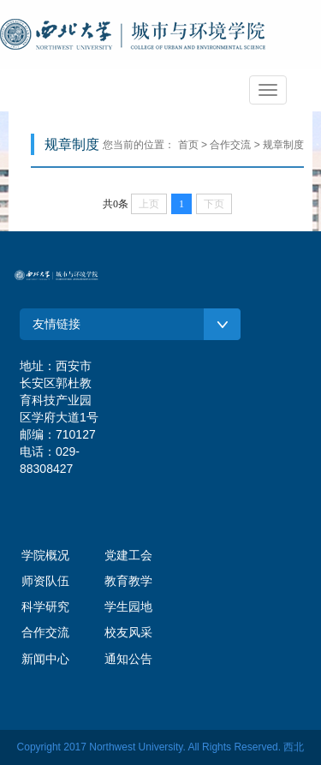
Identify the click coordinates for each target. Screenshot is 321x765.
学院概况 (45, 555)
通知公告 (128, 659)
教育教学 (128, 581)
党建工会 (128, 555)
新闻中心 (45, 659)
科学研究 (45, 606)
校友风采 (128, 632)
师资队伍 (45, 581)
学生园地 (128, 606)
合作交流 (45, 632)
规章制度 (283, 145)
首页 (188, 145)
